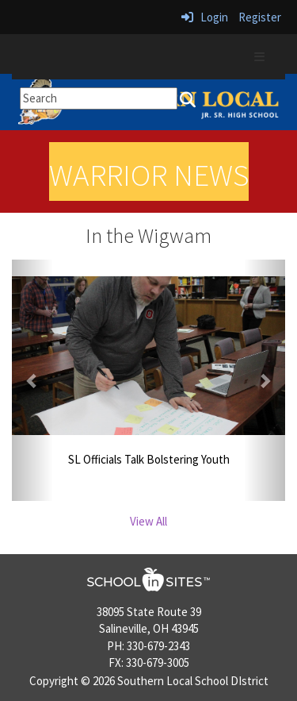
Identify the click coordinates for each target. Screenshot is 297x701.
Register (259, 17)
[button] (32, 380)
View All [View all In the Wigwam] (148, 521)
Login (204, 17)
